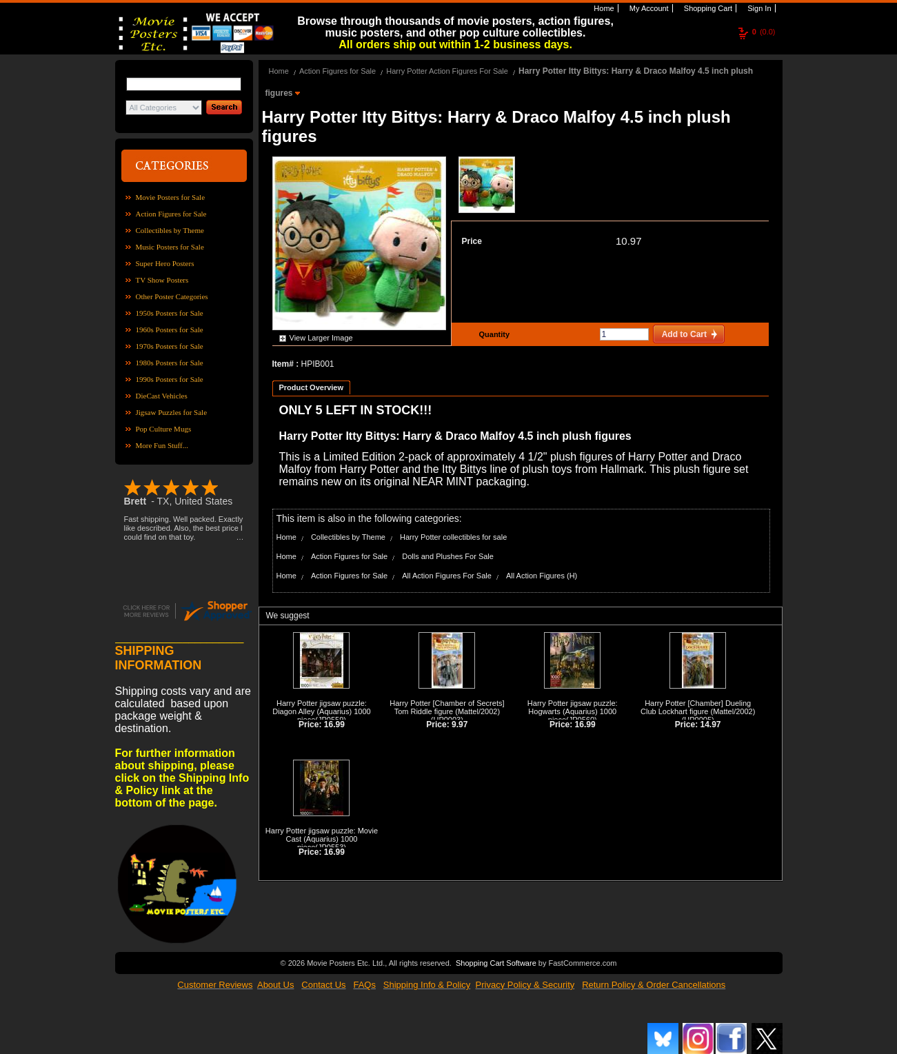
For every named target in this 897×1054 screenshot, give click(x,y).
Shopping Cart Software (496, 961)
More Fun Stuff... (162, 445)
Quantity (493, 334)
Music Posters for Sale (170, 247)
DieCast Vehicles (162, 396)
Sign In (758, 8)
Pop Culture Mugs (164, 429)
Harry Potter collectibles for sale (453, 537)
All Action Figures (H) (541, 575)
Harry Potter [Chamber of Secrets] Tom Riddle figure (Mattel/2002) (447, 707)
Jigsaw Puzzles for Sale (172, 412)
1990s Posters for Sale (169, 379)
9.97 (459, 724)
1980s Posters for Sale (169, 362)
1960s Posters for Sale (169, 329)
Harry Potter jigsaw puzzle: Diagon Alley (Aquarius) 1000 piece (321, 711)
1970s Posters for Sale (169, 346)
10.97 (629, 241)
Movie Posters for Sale (170, 197)
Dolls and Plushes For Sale (448, 556)
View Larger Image (321, 338)
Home (603, 8)
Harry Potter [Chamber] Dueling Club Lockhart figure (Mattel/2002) (698, 707)
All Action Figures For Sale (447, 575)
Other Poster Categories (172, 296)
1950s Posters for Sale (169, 313)
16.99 (334, 724)
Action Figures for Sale (171, 214)
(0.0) (764, 32)
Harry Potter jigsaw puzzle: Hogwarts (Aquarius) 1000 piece (572, 711)
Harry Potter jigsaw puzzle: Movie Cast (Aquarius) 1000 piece (321, 839)
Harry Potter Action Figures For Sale (447, 71)
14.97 (711, 724)
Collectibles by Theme (170, 230)
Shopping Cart (707, 8)
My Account (648, 8)
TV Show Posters (162, 280)
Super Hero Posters (165, 263)
